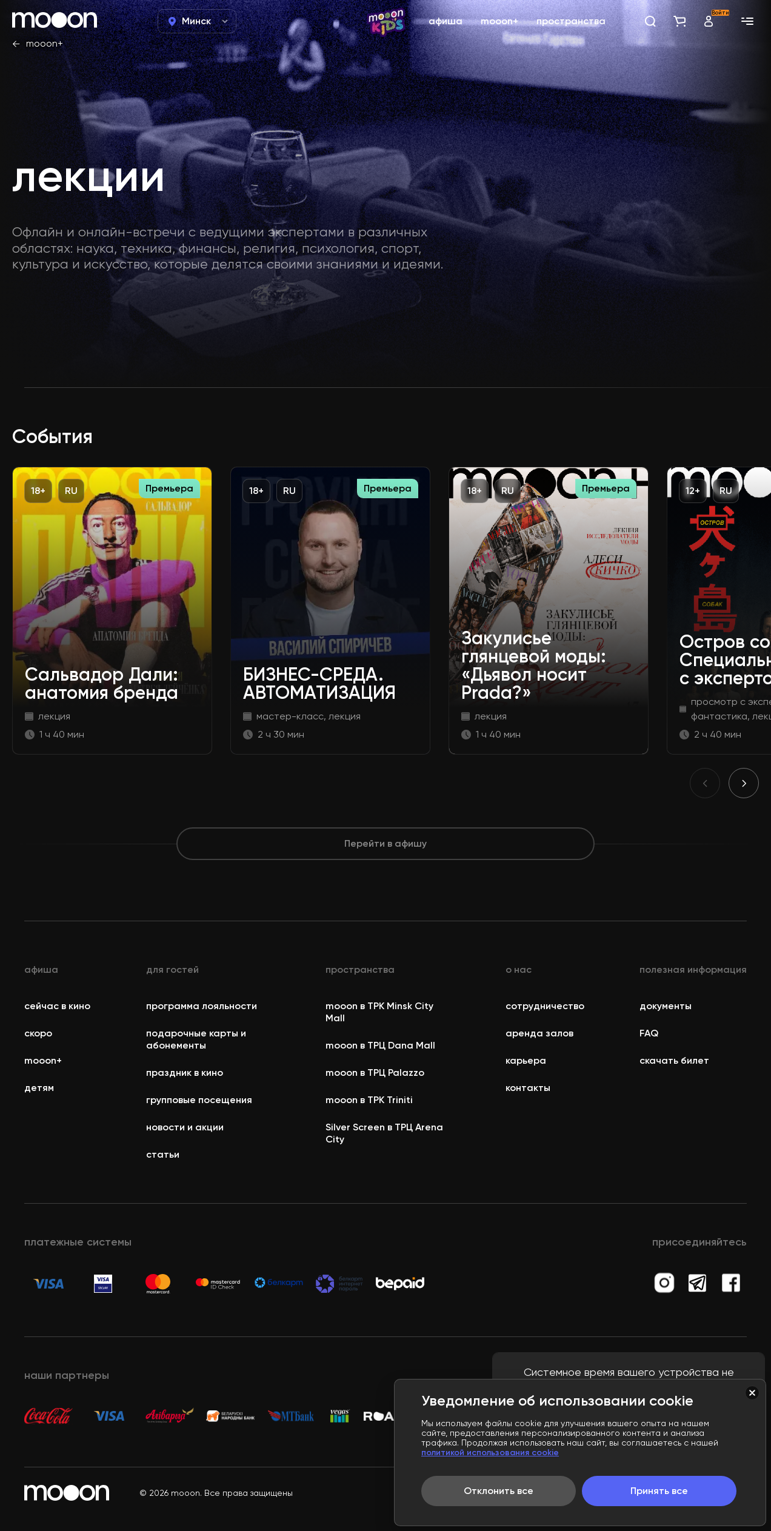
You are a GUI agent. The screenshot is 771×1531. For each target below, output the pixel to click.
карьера (526, 1060)
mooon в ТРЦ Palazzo (374, 1072)
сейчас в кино (57, 1006)
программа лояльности (201, 1006)
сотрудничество (545, 1006)
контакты (528, 1087)
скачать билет (674, 1060)
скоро (38, 1033)
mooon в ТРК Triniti (369, 1100)
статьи (162, 1154)
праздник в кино (184, 1072)
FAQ (648, 1033)
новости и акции (185, 1127)
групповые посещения (199, 1100)
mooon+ (44, 43)
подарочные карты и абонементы (196, 1039)
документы (665, 1006)
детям (39, 1087)
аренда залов (539, 1033)
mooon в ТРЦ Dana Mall (380, 1045)
